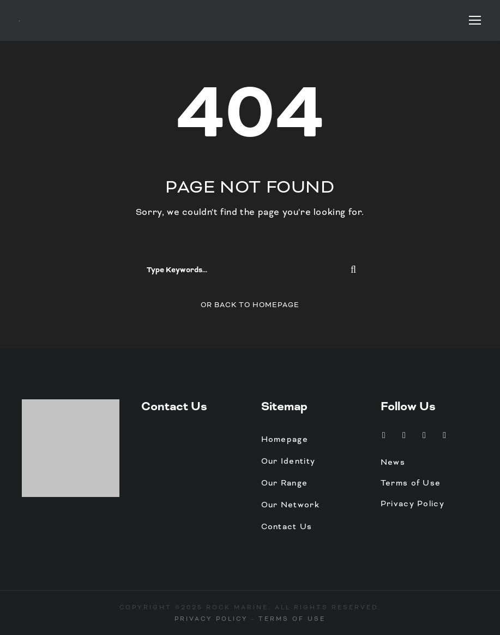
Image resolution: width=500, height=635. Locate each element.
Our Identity (288, 461)
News (393, 462)
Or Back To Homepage (250, 305)
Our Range (284, 483)
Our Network (290, 505)
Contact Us (174, 406)
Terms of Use (411, 483)
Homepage (284, 439)
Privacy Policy (412, 503)
